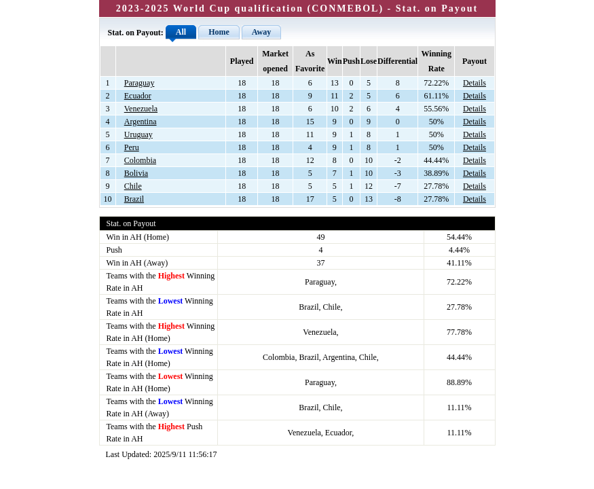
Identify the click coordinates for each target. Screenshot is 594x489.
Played (242, 61)
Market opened (275, 61)
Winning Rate (436, 61)
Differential (397, 61)
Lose (368, 61)
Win (334, 61)
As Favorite (309, 61)
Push (351, 61)
